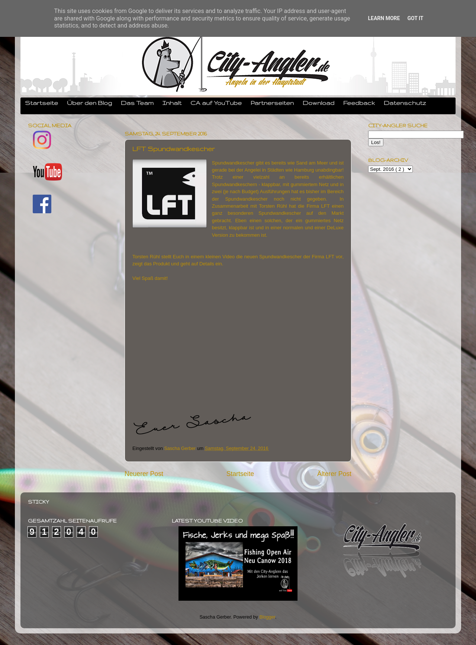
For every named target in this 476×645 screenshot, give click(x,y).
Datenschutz (405, 102)
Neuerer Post (144, 474)
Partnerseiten (272, 102)
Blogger (267, 617)
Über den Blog (89, 102)
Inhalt (172, 102)
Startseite (41, 102)
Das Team (137, 102)
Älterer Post (334, 474)
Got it (415, 18)
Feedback (359, 102)
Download (318, 102)
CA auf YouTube (216, 102)
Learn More (384, 18)
